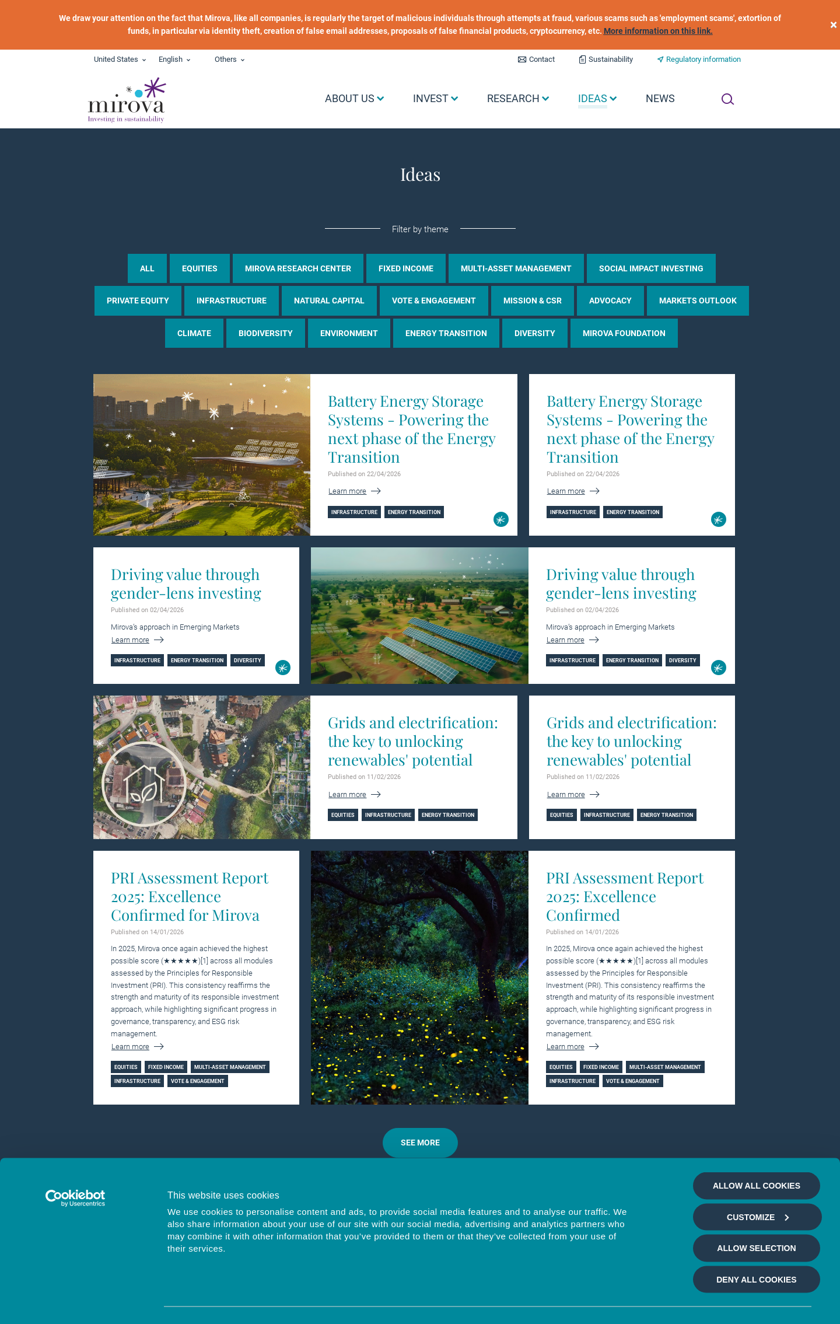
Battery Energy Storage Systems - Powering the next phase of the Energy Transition (411, 429)
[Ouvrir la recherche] (728, 99)
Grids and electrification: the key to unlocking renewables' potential (413, 741)
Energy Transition (446, 333)
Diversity (534, 333)
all (147, 268)
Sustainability (611, 59)
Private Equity (138, 300)
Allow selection (756, 1208)
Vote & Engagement (434, 300)
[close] (833, 25)
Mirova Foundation (624, 333)
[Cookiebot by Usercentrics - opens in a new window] (75, 1158)
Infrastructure (232, 300)
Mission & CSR (532, 300)
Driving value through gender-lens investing (186, 583)
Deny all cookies (756, 1238)
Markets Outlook (698, 300)
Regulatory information (703, 59)
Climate (194, 333)
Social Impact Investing (651, 268)
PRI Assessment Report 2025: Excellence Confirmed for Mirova (189, 896)
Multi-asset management (516, 268)
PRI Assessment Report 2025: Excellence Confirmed (625, 896)
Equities (200, 268)
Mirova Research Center (298, 268)
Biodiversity (266, 333)
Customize (758, 1176)
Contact (542, 59)
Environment (349, 333)
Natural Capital (329, 300)
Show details (626, 1301)
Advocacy (610, 300)
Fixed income (406, 268)
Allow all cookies (756, 1145)
